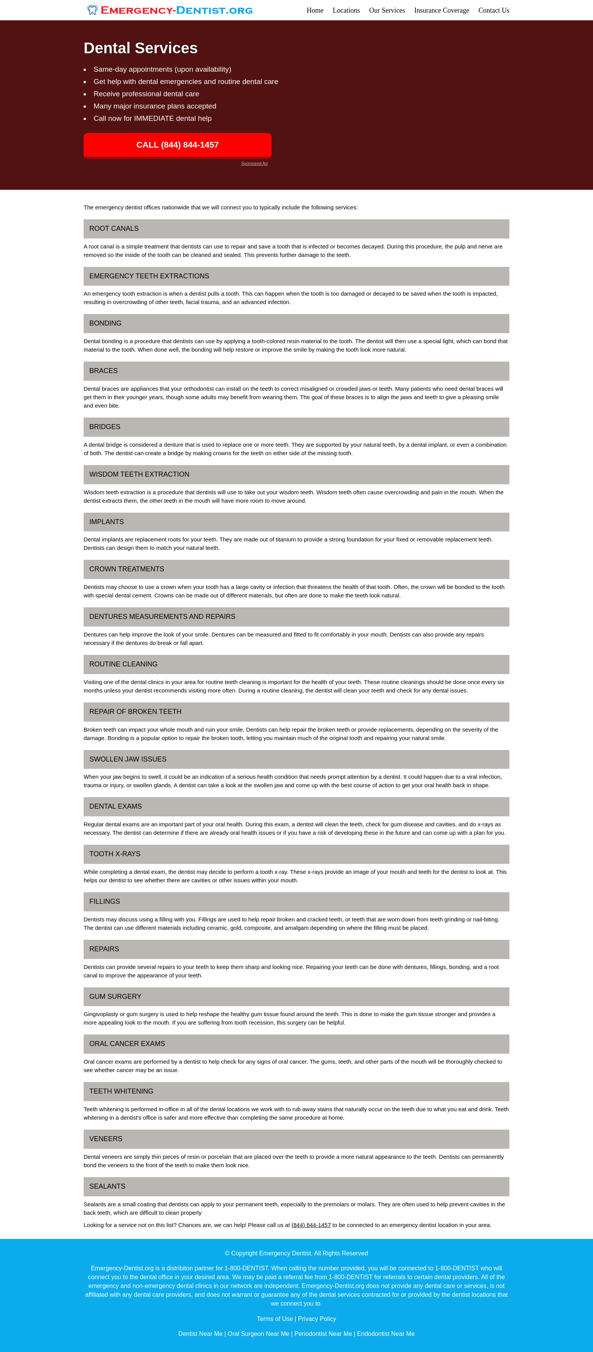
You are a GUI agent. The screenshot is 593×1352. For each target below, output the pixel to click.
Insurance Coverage (441, 10)
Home (315, 10)
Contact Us (494, 10)
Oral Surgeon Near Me (258, 1334)
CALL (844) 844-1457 (178, 145)
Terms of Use (275, 1319)
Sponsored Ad (254, 163)
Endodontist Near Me (386, 1334)
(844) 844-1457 (311, 1225)
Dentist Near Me (200, 1334)
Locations (346, 10)
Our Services (387, 10)
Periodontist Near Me (323, 1334)
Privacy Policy (317, 1319)
